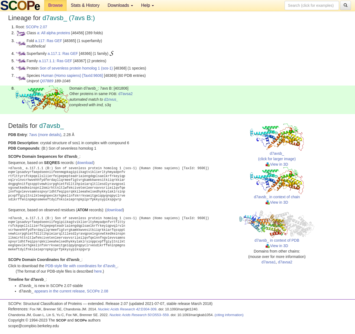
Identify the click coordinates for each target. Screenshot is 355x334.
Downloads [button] (120, 5)
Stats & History (85, 5)
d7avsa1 (269, 262)
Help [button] (147, 5)
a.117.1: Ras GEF (63, 53)
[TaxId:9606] (92, 75)
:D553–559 (139, 315)
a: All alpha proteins (53, 33)
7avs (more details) (45, 135)
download (85, 162)
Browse (55, 5)
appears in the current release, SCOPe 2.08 (71, 291)
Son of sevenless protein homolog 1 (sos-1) (76, 68)
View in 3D (277, 164)
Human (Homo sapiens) (61, 75)
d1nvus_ (111, 99)
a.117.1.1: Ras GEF (55, 61)
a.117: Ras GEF (48, 41)
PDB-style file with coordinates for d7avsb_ (81, 266)
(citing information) (229, 315)
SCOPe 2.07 (36, 27)
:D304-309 (127, 309)
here (98, 271)
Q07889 (46, 81)
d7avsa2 (125, 94)
